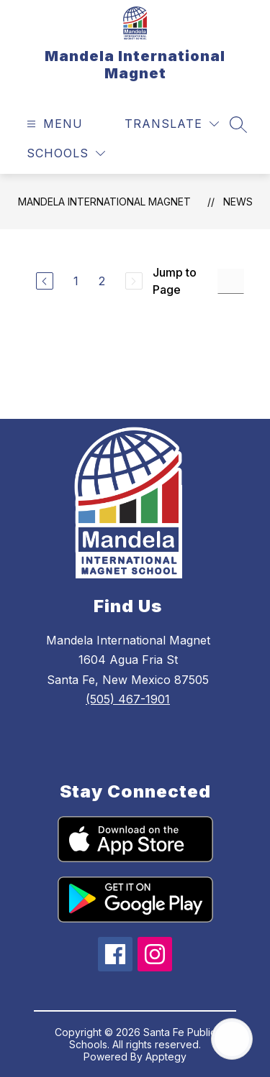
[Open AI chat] (232, 1039)
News (238, 201)
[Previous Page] (44, 281)
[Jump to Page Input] (230, 281)
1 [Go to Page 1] (75, 281)
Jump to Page (175, 281)
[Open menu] (53, 124)
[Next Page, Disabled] (134, 281)
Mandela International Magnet (104, 201)
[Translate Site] (171, 124)
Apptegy (165, 1056)
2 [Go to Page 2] (102, 281)
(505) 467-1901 (128, 699)
